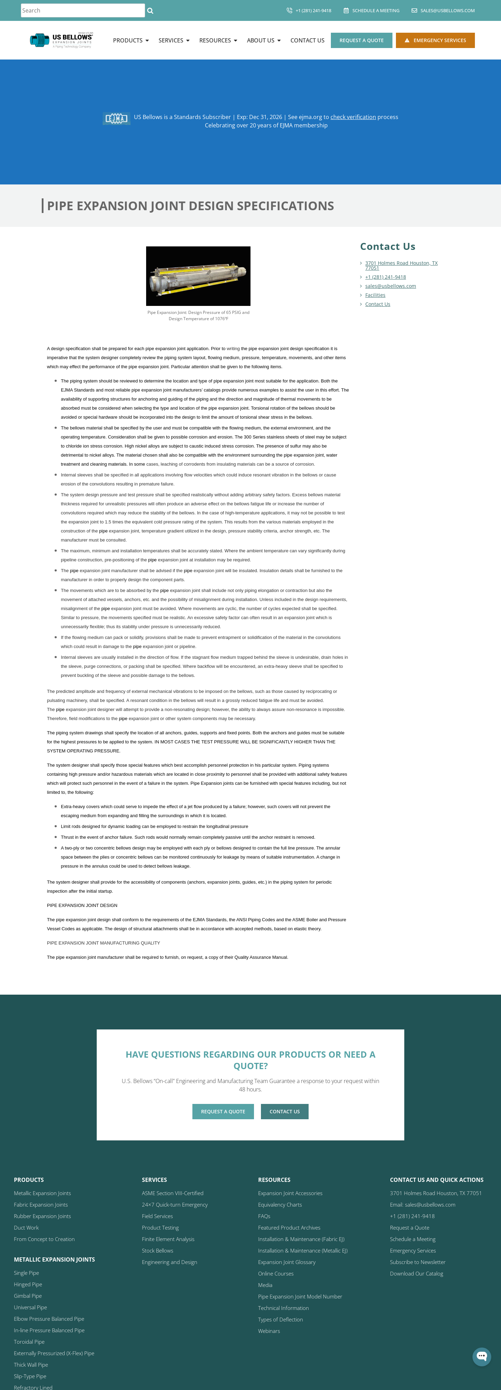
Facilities (375, 295)
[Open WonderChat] (481, 1357)
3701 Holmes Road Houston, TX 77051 (401, 265)
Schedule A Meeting (375, 10)
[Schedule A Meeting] (346, 10)
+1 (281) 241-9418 (313, 10)
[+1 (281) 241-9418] (289, 10)
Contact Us (377, 304)
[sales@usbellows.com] (414, 10)
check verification (353, 117)
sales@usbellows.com (448, 10)
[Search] (150, 10)
